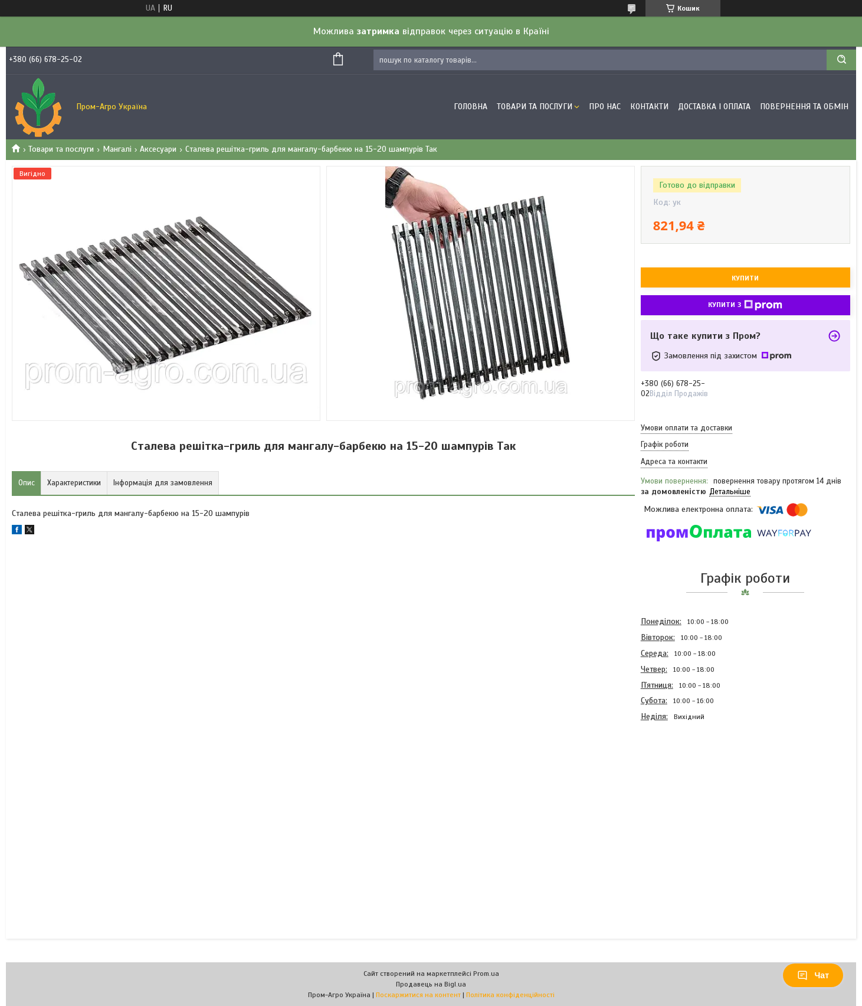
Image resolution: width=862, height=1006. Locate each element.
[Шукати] (841, 60)
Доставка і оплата (714, 107)
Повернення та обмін (804, 107)
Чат (813, 975)
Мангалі (117, 149)
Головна (470, 107)
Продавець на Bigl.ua (431, 984)
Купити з (745, 305)
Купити (745, 278)
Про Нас (605, 107)
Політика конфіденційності (510, 995)
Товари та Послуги (534, 107)
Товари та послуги (61, 149)
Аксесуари (158, 149)
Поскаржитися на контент (418, 995)
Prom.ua (486, 973)
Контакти (649, 107)
